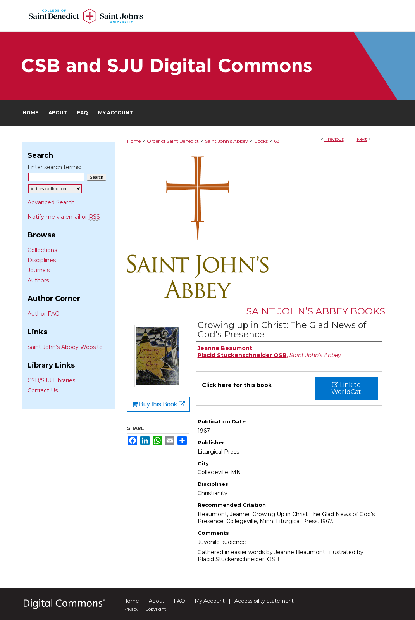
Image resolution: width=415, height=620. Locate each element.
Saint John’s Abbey (226, 141)
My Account (210, 601)
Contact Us (43, 390)
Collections (42, 250)
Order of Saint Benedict (173, 141)
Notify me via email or (64, 216)
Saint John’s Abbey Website (65, 347)
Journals (39, 270)
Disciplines (42, 260)
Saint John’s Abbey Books (315, 311)
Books (261, 141)
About (156, 601)
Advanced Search (51, 202)
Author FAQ (44, 313)
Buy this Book (158, 404)
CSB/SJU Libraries (51, 380)
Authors (38, 280)
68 (277, 141)
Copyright (156, 609)
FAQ (179, 601)
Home (134, 141)
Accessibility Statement (264, 601)
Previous (334, 139)
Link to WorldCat (346, 388)
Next (362, 139)
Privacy (130, 609)
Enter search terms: (54, 167)
